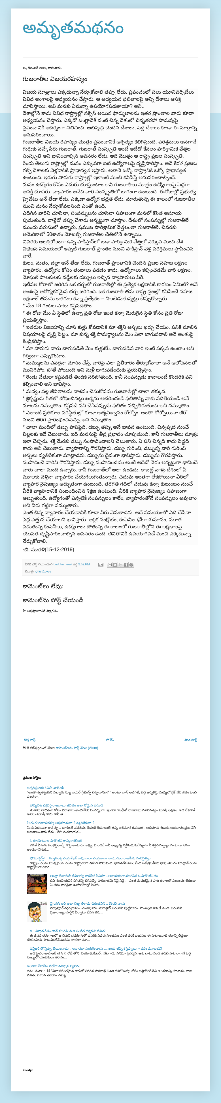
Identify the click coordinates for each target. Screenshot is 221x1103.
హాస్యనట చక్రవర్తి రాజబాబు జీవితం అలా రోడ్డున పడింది (66, 805)
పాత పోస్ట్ (190, 740)
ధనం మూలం (43, 571)
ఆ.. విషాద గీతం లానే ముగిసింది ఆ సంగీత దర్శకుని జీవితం (68, 931)
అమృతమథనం (73, 27)
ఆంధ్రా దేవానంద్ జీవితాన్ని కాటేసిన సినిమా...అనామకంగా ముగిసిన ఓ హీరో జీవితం (104, 876)
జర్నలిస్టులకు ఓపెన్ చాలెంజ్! (46, 788)
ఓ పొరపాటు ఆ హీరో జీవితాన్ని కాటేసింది (56, 841)
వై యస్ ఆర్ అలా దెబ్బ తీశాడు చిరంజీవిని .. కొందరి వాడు (87, 903)
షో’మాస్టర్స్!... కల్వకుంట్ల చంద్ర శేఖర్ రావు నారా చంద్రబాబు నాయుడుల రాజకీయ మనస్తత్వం (90, 858)
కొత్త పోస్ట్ (29, 740)
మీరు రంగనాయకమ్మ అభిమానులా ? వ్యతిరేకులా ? (60, 823)
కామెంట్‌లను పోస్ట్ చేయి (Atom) (77, 748)
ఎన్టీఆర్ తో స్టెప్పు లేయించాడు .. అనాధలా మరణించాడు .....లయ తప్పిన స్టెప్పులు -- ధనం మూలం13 (96, 948)
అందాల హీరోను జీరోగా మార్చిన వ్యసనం (53, 966)
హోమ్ (110, 740)
